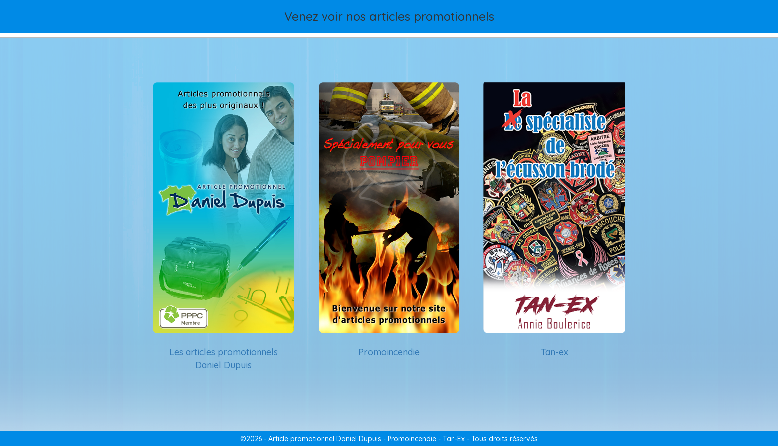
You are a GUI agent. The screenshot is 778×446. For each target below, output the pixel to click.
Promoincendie (389, 352)
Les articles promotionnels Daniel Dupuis (223, 358)
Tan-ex (554, 352)
